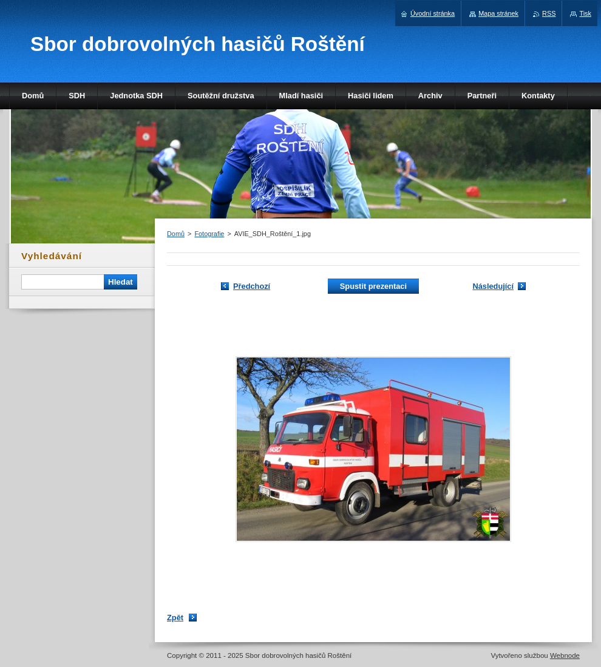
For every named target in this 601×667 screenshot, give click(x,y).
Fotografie (209, 233)
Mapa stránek (498, 13)
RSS (548, 13)
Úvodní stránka (432, 13)
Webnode (565, 655)
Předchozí (251, 286)
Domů (176, 233)
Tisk (585, 13)
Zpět (175, 617)
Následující (493, 286)
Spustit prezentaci (373, 286)
